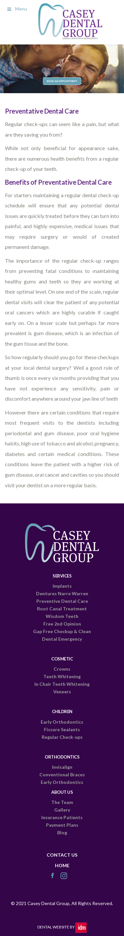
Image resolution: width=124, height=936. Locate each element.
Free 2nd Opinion (62, 624)
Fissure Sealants (62, 729)
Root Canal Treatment (62, 608)
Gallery (62, 810)
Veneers (62, 691)
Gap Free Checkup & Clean (62, 631)
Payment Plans (62, 825)
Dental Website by (62, 926)
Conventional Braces (62, 774)
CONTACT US (62, 855)
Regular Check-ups (62, 737)
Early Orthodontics (62, 722)
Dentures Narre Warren (62, 593)
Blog (62, 832)
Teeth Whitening (62, 676)
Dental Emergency (62, 639)
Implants (62, 586)
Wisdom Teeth (62, 616)
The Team (62, 802)
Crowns (62, 669)
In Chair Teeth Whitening (62, 684)
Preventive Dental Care (62, 601)
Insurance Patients (62, 817)
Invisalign (62, 767)
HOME (62, 865)
